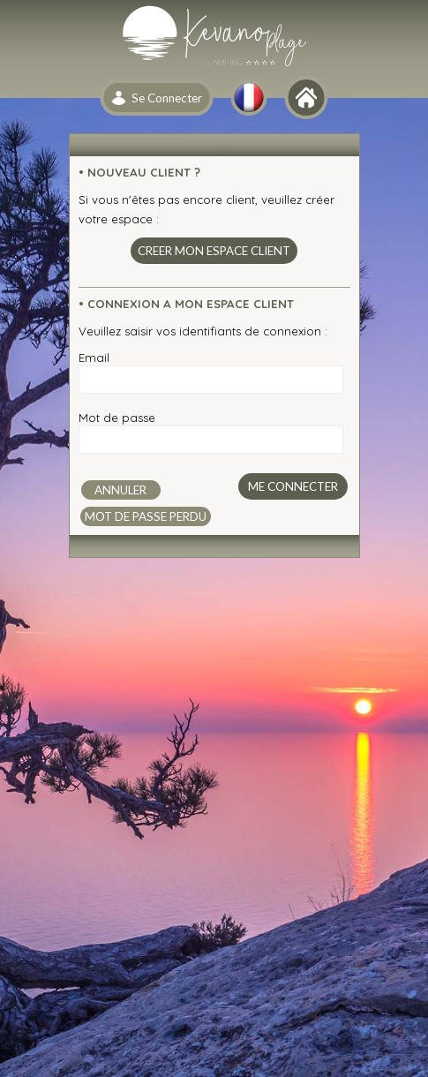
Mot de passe (117, 417)
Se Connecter (166, 98)
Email (94, 357)
